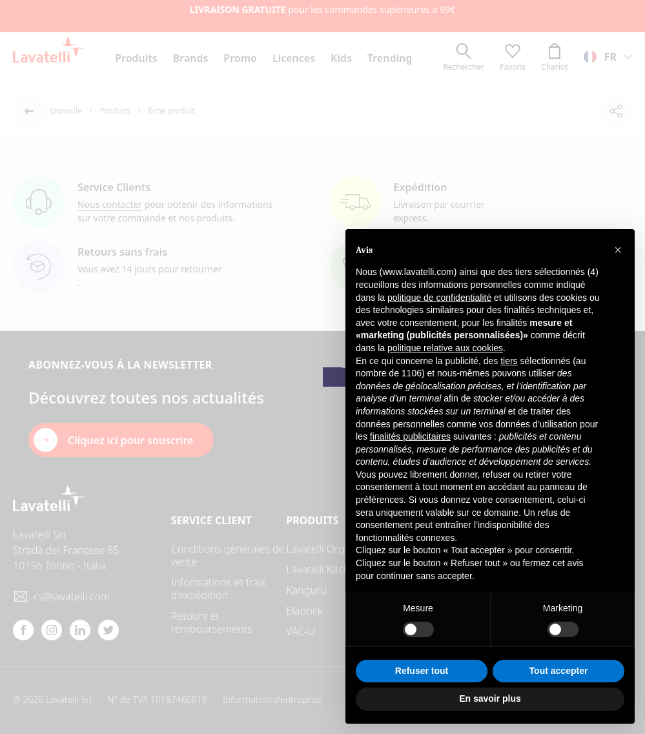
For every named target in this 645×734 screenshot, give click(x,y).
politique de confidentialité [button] (439, 297)
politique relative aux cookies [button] (445, 348)
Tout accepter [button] (558, 671)
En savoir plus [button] (490, 698)
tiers (508, 361)
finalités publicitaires (410, 436)
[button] (618, 250)
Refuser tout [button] (421, 671)
